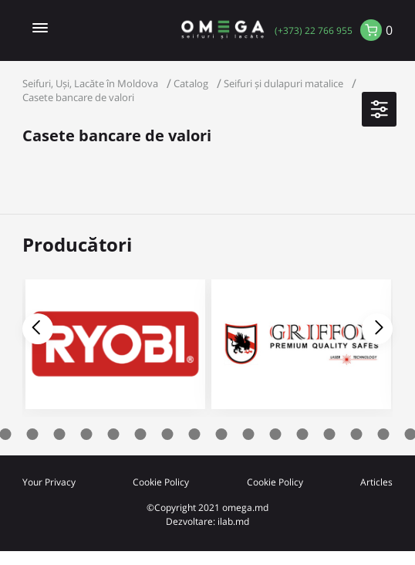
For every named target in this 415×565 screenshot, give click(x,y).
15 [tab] (330, 434)
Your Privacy (49, 481)
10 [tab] (195, 434)
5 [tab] (60, 434)
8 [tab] (141, 434)
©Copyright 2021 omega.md (207, 507)
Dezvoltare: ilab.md (207, 521)
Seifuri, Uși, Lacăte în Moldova (90, 83)
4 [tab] (33, 434)
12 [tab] (249, 434)
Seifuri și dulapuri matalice (283, 83)
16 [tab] (357, 434)
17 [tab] (384, 434)
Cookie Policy (161, 481)
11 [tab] (222, 434)
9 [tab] (168, 434)
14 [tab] (303, 434)
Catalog (191, 83)
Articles (376, 481)
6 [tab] (87, 434)
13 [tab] (276, 434)
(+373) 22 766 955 (314, 30)
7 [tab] (114, 434)
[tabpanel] (301, 348)
